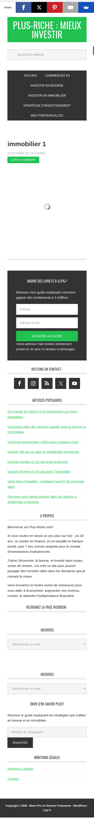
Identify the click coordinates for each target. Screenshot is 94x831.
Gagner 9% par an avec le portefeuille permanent (43, 454)
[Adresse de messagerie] (46, 734)
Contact (13, 781)
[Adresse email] (47, 325)
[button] (47, 6)
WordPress (80, 808)
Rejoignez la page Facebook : (47, 609)
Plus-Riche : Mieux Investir (47, 31)
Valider (65, 8)
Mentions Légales (20, 771)
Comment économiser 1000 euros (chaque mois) (42, 444)
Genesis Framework (58, 808)
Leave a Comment (23, 162)
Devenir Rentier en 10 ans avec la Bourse (37, 464)
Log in (47, 812)
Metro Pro (35, 808)
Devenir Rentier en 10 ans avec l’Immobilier (39, 474)
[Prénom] (47, 312)
